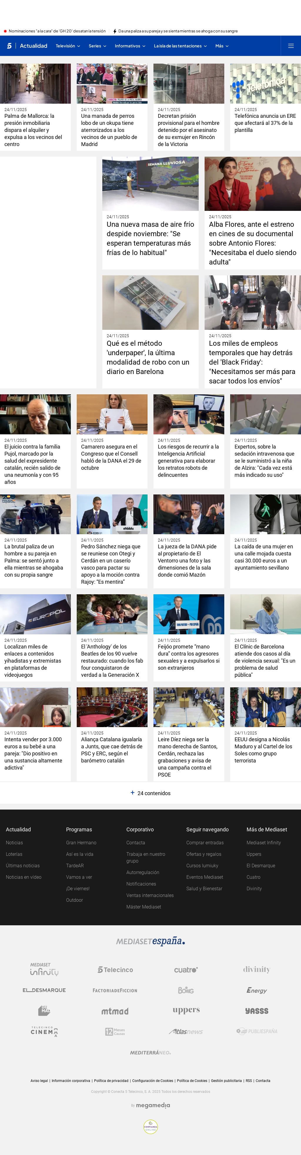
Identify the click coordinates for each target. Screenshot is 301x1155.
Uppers (254, 854)
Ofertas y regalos (203, 854)
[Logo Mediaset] (150, 941)
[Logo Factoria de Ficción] (115, 990)
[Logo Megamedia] (153, 1105)
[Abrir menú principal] (291, 46)
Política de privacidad (111, 1081)
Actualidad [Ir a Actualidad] (33, 45)
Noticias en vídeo (23, 877)
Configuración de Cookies (152, 1081)
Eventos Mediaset (204, 877)
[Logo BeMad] (44, 1011)
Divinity (254, 888)
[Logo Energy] (257, 990)
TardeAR (75, 865)
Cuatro (253, 877)
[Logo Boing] (186, 990)
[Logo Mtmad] (115, 1011)
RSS (249, 1081)
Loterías (14, 854)
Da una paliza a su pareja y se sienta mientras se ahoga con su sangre (178, 31)
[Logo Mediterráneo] (150, 1052)
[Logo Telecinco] (115, 969)
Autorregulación (142, 872)
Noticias (14, 842)
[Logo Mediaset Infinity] (44, 969)
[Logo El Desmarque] (44, 990)
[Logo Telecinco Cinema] (44, 1031)
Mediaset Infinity (264, 842)
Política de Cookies (192, 1081)
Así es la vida (79, 854)
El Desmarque (261, 865)
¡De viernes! (78, 888)
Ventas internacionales (150, 895)
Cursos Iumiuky (202, 865)
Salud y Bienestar (204, 888)
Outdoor (74, 900)
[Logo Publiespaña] (256, 1031)
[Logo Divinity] (256, 969)
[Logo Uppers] (186, 1011)
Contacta (135, 842)
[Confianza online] (150, 1127)
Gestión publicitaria (226, 1081)
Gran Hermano (81, 842)
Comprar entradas (205, 842)
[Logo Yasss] (256, 1011)
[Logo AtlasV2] (186, 1031)
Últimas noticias (23, 865)
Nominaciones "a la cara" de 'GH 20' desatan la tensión (57, 31)
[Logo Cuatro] (186, 969)
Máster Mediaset (143, 907)
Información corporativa (71, 1081)
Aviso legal (39, 1081)
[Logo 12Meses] (115, 1031)
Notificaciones (141, 884)
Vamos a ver (79, 877)
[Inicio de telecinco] (9, 46)
